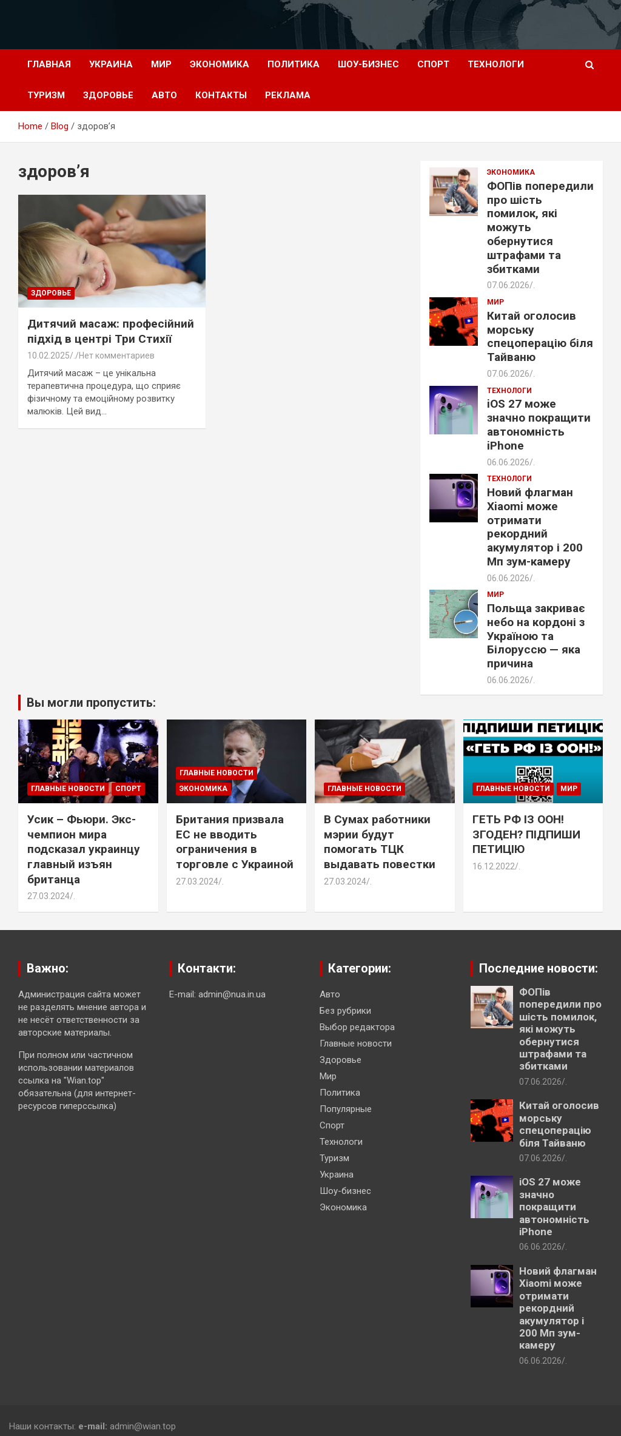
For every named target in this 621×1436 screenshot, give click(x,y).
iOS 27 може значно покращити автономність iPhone (539, 424)
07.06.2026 (508, 285)
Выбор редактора (357, 1027)
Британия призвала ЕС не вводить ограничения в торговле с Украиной (235, 841)
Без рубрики (345, 1010)
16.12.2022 (493, 866)
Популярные (346, 1109)
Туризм (46, 95)
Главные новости (68, 788)
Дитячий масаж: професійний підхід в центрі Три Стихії (110, 331)
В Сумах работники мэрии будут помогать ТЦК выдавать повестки (379, 841)
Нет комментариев (117, 355)
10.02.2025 (48, 355)
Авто (164, 95)
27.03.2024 (48, 896)
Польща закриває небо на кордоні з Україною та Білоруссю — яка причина (536, 635)
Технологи (496, 64)
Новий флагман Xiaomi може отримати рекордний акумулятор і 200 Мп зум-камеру (535, 526)
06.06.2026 (508, 462)
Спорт (433, 64)
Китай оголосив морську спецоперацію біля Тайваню (540, 336)
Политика (293, 64)
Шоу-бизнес (368, 64)
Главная (49, 64)
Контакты (221, 95)
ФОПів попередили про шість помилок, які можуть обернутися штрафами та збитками (560, 1029)
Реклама (287, 95)
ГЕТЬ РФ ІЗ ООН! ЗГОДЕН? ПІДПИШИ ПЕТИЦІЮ (526, 834)
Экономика (219, 64)
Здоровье (108, 95)
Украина (111, 64)
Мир (161, 64)
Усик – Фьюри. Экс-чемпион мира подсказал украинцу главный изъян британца (83, 849)
